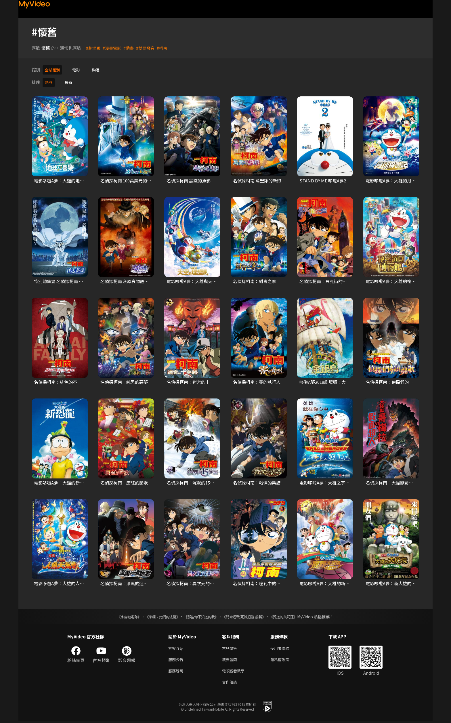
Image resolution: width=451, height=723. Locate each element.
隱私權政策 (284, 659)
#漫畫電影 (113, 48)
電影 (78, 69)
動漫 (99, 69)
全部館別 (53, 69)
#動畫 (130, 48)
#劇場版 (93, 48)
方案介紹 (177, 647)
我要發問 (230, 659)
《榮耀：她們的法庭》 (156, 615)
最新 (70, 81)
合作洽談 (230, 683)
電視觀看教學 (235, 671)
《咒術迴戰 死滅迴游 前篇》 (249, 615)
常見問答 (230, 647)
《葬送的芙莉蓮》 (294, 615)
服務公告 (177, 659)
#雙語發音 (148, 48)
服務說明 (177, 671)
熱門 (49, 81)
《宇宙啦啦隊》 (118, 615)
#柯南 (165, 48)
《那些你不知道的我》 (200, 615)
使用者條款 (284, 647)
